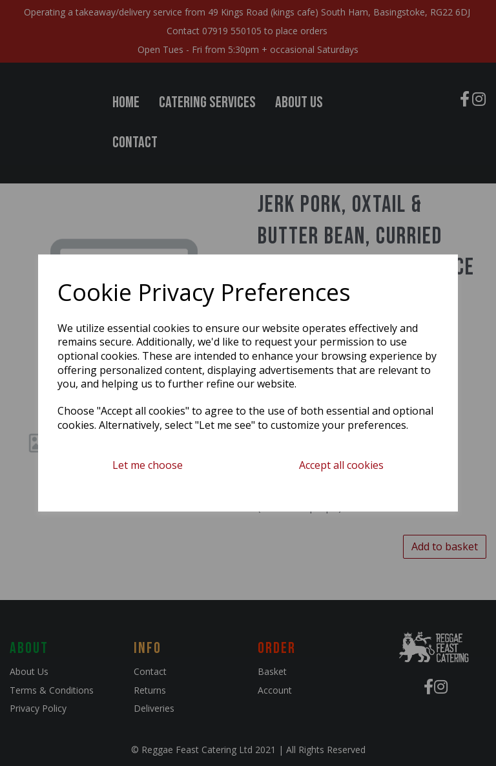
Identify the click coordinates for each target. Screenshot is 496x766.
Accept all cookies (341, 465)
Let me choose (147, 465)
